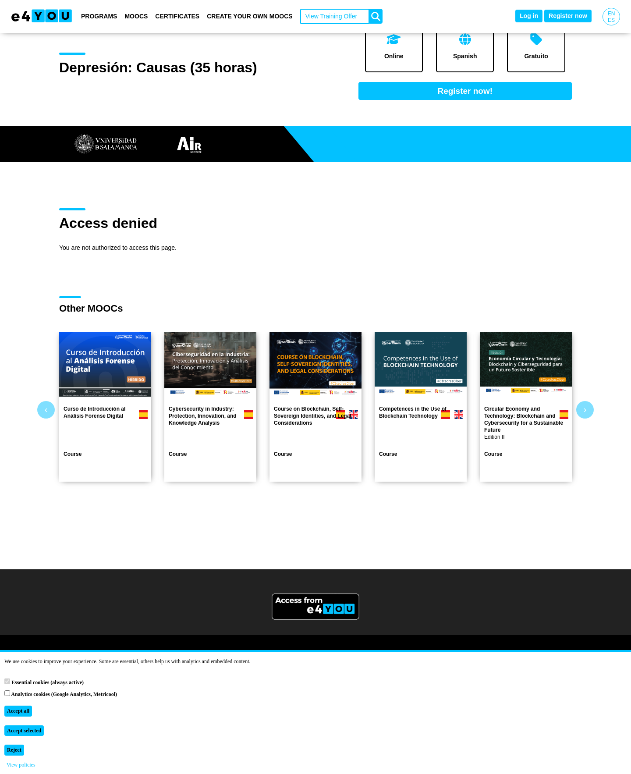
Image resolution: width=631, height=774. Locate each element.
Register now (568, 15)
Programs (99, 16)
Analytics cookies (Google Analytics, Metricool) (60, 693)
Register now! (465, 91)
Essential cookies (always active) (44, 681)
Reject (14, 750)
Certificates (177, 16)
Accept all (18, 711)
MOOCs (136, 16)
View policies (21, 765)
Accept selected (24, 731)
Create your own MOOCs (250, 16)
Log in (529, 15)
